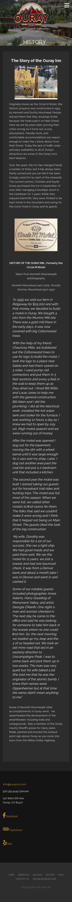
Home (12, 875)
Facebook (10, 815)
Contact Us (22, 879)
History (50, 875)
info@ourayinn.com (14, 784)
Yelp (7, 842)
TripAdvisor (13, 829)
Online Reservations (44, 879)
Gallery (37, 875)
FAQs (60, 875)
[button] (68, 5)
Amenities (23, 875)
